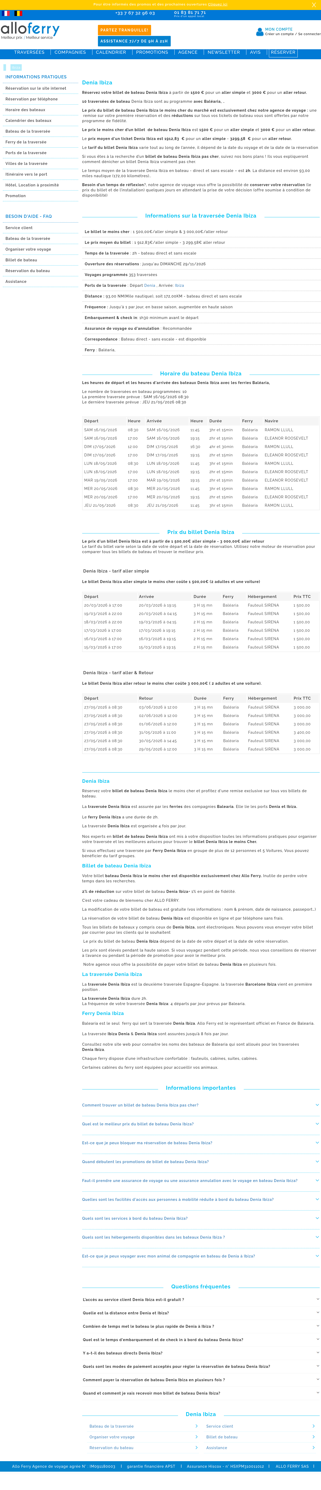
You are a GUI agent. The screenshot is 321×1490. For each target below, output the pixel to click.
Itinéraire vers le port (26, 174)
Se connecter (309, 34)
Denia (150, 285)
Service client (19, 228)
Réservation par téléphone (31, 99)
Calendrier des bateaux (28, 120)
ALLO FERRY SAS (292, 1466)
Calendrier (111, 52)
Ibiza (16, 67)
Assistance (16, 281)
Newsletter (224, 52)
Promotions (152, 52)
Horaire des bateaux (25, 110)
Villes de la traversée (26, 163)
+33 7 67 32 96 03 (135, 12)
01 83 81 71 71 (205, 14)
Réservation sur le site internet (36, 88)
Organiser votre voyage (28, 249)
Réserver (283, 52)
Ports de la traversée (26, 153)
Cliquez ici (218, 4)
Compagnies (70, 52)
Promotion (15, 196)
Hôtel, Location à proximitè (32, 185)
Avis (255, 52)
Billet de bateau (21, 260)
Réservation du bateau (27, 271)
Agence (188, 52)
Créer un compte (281, 34)
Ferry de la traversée (26, 142)
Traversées (29, 52)
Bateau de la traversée (27, 131)
